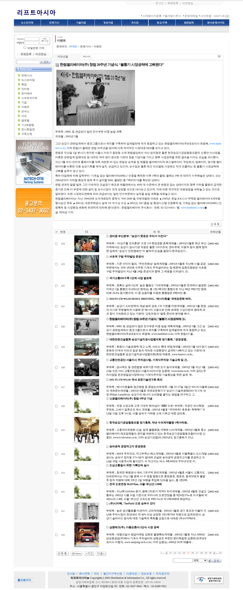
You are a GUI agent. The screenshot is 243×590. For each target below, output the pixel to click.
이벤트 (25, 107)
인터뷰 (25, 89)
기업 (24, 102)
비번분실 (187, 3)
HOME (73, 46)
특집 (24, 84)
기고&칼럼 (27, 124)
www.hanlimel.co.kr (192, 207)
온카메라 (26, 93)
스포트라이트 (29, 98)
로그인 (159, 3)
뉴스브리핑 (28, 80)
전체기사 (26, 75)
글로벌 (25, 120)
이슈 (24, 116)
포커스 (25, 111)
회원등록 (173, 3)
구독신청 (26, 133)
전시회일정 (28, 129)
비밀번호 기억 (35, 48)
